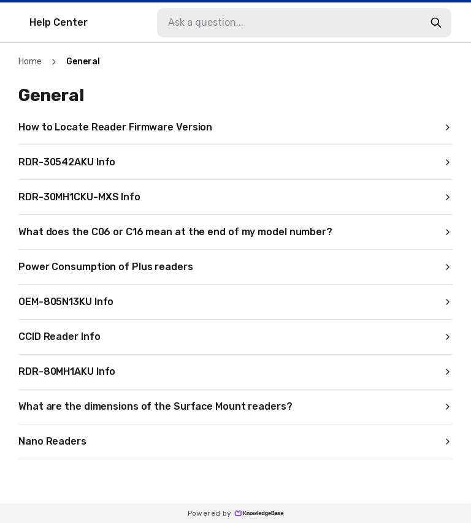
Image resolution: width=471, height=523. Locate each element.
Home (30, 61)
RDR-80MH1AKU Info (235, 371)
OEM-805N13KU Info (235, 301)
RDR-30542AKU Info (235, 162)
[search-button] (436, 23)
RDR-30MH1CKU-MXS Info (235, 197)
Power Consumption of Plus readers (235, 267)
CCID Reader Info (235, 336)
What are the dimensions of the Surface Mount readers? (235, 406)
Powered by (236, 513)
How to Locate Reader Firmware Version (235, 127)
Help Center (58, 22)
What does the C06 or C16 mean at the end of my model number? (235, 232)
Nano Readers (235, 441)
